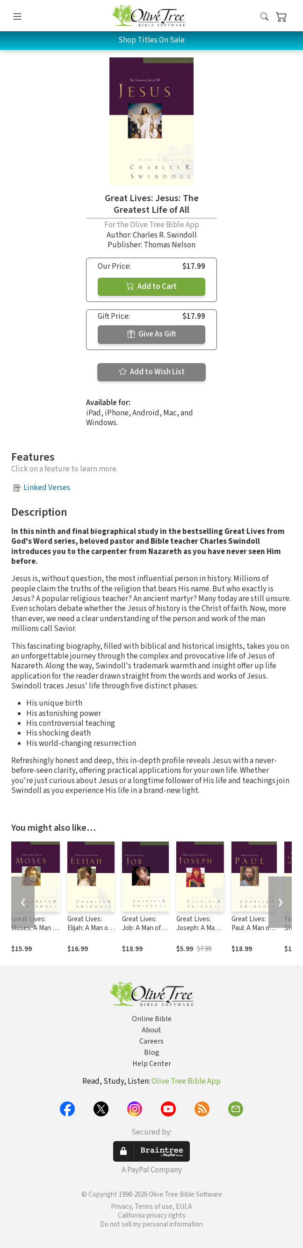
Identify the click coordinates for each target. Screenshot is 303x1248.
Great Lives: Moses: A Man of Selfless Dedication (34, 932)
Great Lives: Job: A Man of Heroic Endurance (141, 932)
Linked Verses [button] (46, 487)
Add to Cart (151, 286)
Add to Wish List (152, 372)
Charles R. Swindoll (165, 235)
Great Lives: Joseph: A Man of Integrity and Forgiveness (199, 932)
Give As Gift (151, 334)
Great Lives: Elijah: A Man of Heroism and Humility (88, 932)
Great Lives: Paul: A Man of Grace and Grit (252, 928)
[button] (264, 17)
